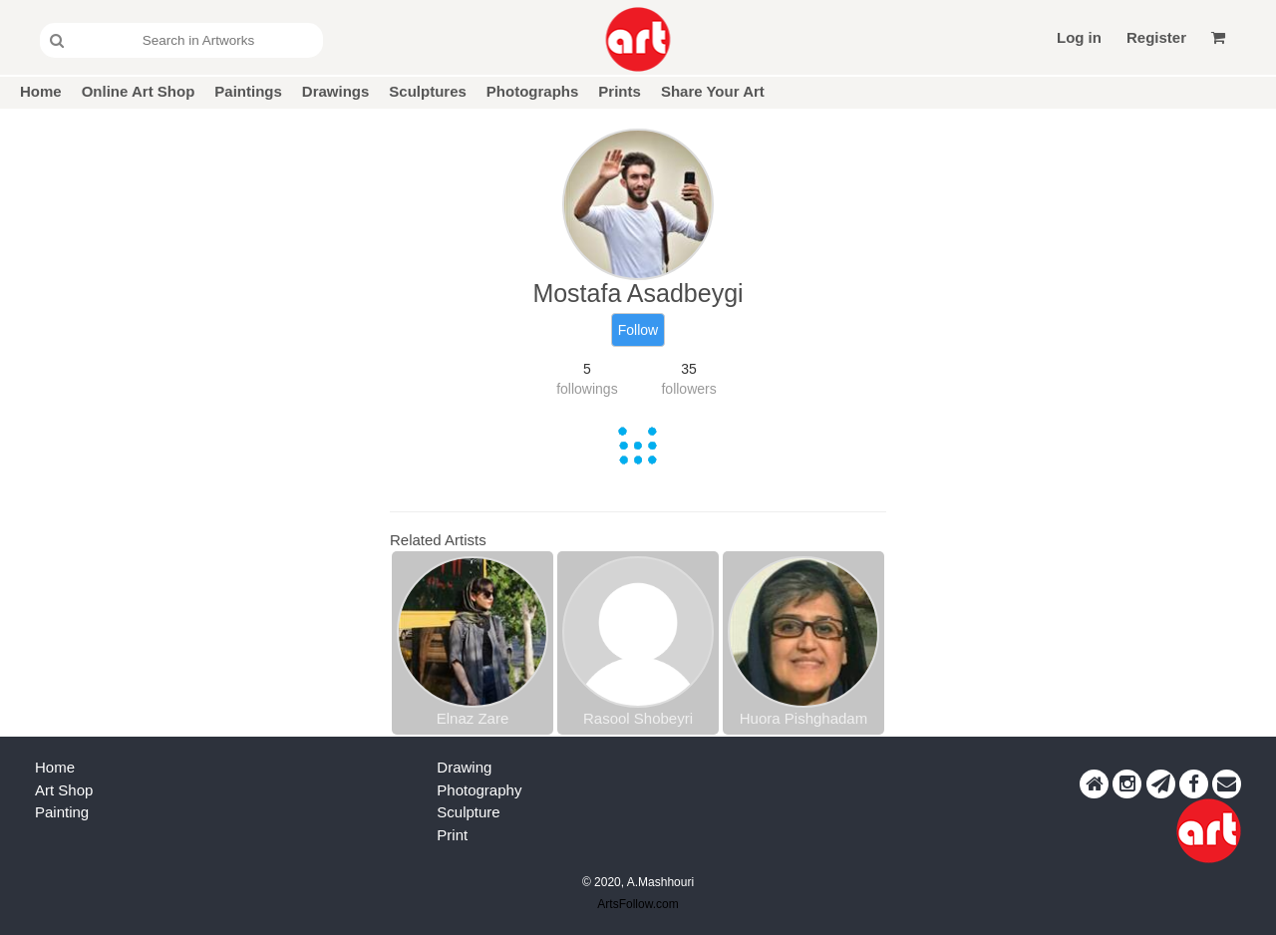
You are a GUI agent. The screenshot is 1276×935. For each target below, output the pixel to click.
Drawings (336, 91)
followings (586, 389)
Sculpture (468, 811)
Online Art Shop (138, 91)
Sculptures (428, 91)
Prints (619, 91)
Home (41, 91)
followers (688, 389)
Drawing (464, 767)
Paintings (248, 91)
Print (452, 834)
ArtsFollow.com (637, 904)
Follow (638, 330)
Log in (1079, 37)
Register (1156, 37)
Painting (62, 811)
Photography (479, 789)
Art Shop (64, 789)
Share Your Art (713, 91)
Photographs (532, 91)
